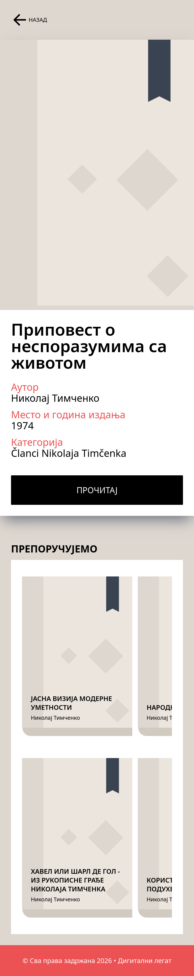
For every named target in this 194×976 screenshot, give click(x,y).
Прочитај (96, 490)
